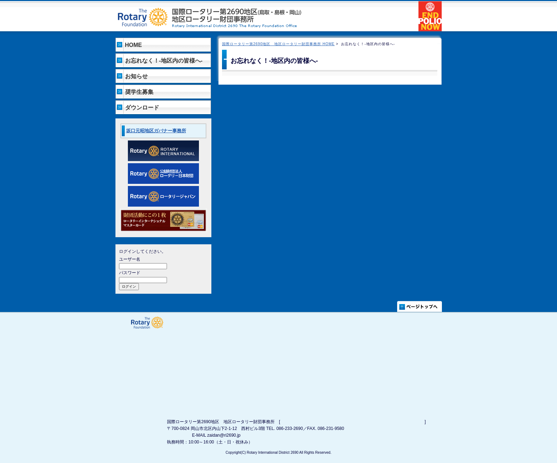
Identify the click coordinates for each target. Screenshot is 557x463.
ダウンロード (142, 108)
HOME (133, 45)
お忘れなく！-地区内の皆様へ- (164, 61)
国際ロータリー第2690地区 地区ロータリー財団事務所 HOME (278, 44)
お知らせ (136, 76)
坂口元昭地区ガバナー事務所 (156, 130)
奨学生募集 (139, 92)
